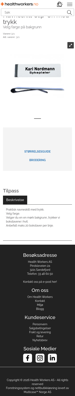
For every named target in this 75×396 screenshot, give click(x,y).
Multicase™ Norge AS (37, 392)
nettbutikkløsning (46, 388)
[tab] (15, 200)
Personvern (40, 324)
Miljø (40, 304)
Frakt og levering (40, 332)
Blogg (40, 308)
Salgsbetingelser (40, 328)
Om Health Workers (40, 296)
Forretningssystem (18, 388)
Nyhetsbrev (40, 340)
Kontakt (40, 300)
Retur (40, 336)
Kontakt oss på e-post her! (40, 281)
